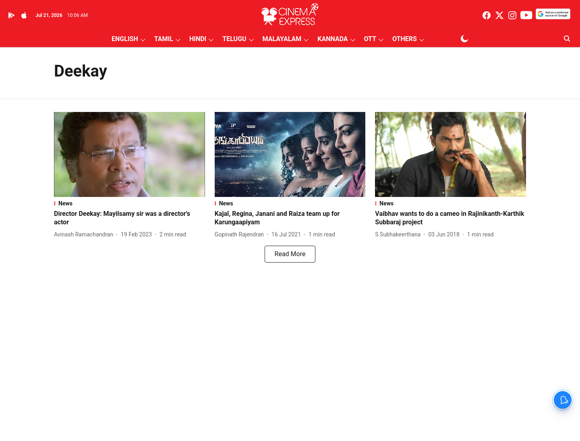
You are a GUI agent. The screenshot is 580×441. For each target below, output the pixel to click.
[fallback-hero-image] (129, 154)
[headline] (129, 218)
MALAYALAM (282, 39)
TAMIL (163, 39)
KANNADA (332, 39)
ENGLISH (125, 39)
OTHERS (404, 39)
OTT (370, 39)
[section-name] (129, 203)
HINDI (197, 39)
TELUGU (234, 39)
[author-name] (85, 234)
